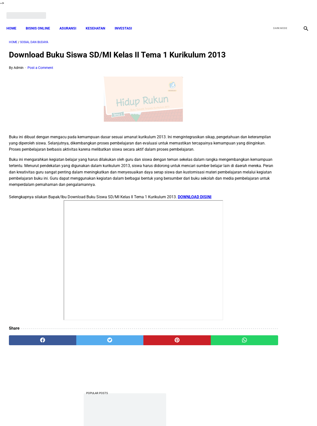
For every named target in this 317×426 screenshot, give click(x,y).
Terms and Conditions (100, 413)
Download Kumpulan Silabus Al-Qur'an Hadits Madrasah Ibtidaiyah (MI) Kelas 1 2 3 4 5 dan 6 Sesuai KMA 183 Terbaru (267, 189)
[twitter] (279, 11)
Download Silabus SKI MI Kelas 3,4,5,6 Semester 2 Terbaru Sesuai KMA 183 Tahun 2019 (265, 288)
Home (14, 22)
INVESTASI (125, 22)
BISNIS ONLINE (40, 22)
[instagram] (302, 11)
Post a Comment (40, 77)
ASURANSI (70, 22)
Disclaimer (156, 413)
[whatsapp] (184, 368)
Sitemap (175, 413)
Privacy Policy (132, 413)
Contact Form (197, 413)
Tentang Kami (223, 413)
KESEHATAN (98, 22)
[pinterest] (134, 368)
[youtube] (291, 11)
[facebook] (268, 11)
